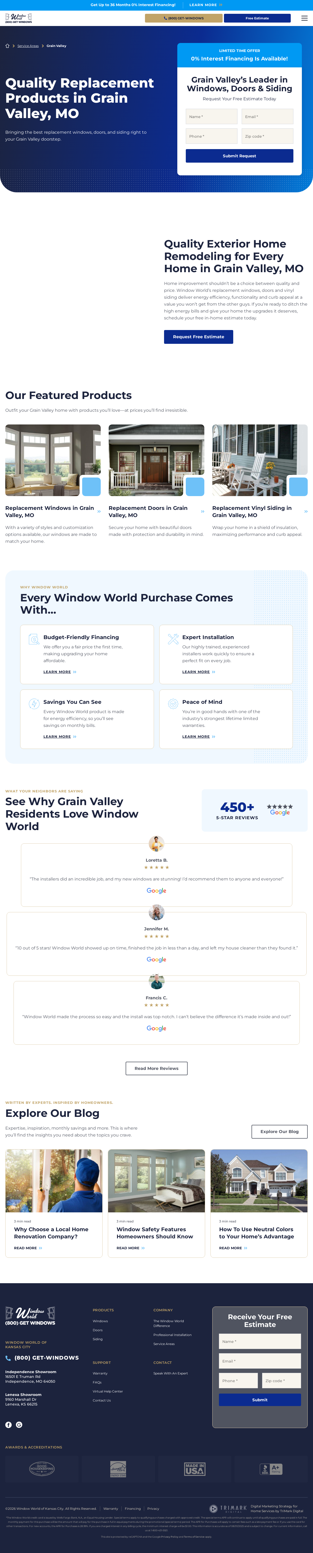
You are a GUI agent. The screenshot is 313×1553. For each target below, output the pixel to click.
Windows (100, 1319)
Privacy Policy (169, 1534)
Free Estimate (257, 18)
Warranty (100, 1371)
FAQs (97, 1380)
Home (7, 46)
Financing (133, 1506)
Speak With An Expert (170, 1371)
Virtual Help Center (108, 1389)
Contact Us (102, 1398)
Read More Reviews (157, 1066)
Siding (98, 1337)
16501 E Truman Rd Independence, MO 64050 (30, 1375)
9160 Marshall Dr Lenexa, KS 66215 (23, 1397)
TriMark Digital (291, 1509)
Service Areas (28, 46)
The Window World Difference (168, 1321)
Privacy (153, 1506)
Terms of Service (194, 1534)
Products (103, 1308)
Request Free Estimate (198, 336)
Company (163, 1308)
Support (102, 1360)
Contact (162, 1360)
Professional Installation (172, 1333)
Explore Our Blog (280, 1129)
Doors (98, 1328)
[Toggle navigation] (304, 18)
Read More (25, 1246)
